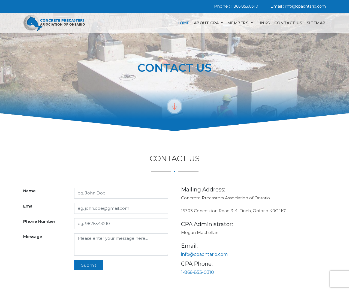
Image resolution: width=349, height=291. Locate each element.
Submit (88, 265)
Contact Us (288, 22)
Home (182, 22)
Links (263, 22)
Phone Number (39, 221)
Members (238, 22)
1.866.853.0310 (244, 6)
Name (29, 190)
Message (32, 236)
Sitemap (316, 22)
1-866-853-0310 (197, 272)
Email (29, 206)
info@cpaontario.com (305, 6)
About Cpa (207, 22)
